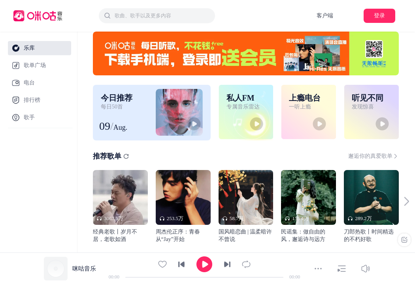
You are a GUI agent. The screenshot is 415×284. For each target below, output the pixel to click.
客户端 (325, 16)
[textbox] (162, 16)
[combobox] (157, 15)
